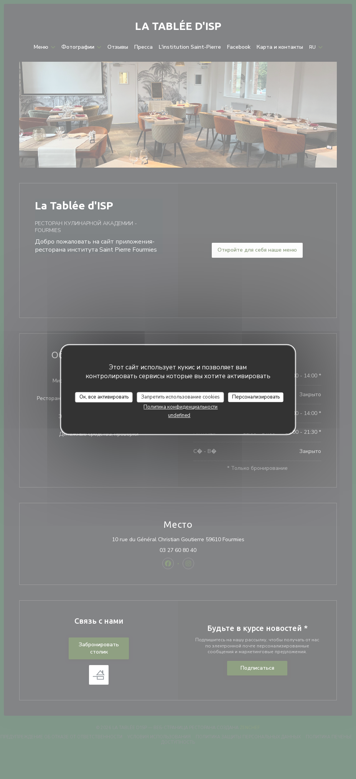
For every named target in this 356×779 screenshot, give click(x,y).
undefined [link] (179, 415)
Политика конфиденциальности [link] (180, 406)
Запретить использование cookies (180, 397)
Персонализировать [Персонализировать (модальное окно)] (256, 397)
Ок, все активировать (104, 397)
